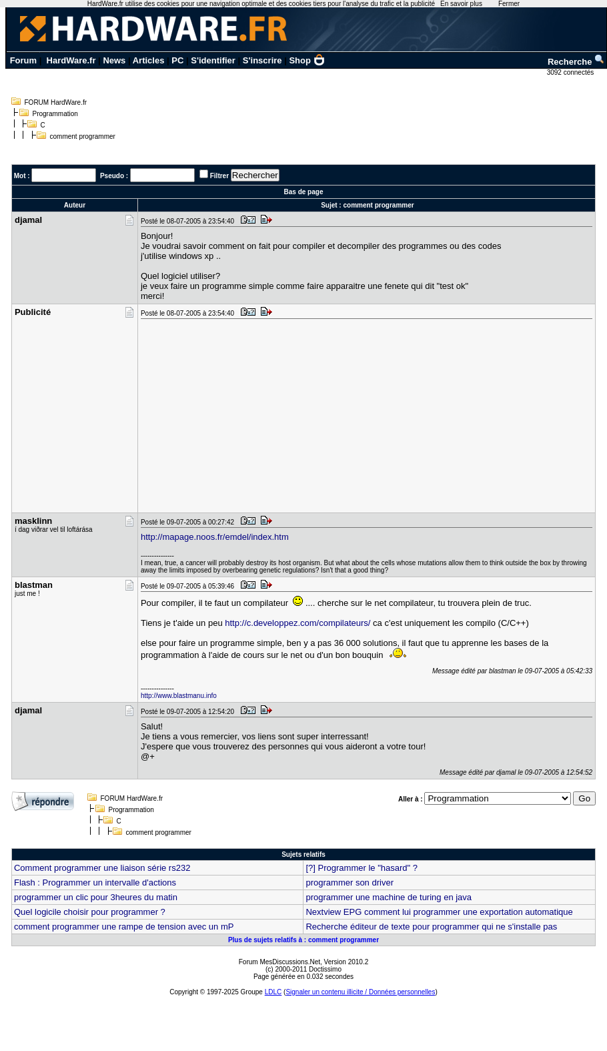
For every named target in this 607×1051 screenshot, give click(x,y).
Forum (23, 60)
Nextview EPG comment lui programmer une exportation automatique (439, 912)
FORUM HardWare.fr (56, 102)
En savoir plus (461, 3)
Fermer (509, 3)
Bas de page (304, 192)
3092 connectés (571, 72)
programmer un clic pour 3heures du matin (95, 897)
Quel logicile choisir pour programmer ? (89, 912)
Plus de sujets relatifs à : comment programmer (303, 940)
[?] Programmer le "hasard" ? (361, 868)
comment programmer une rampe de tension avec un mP (124, 927)
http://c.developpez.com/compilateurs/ (297, 623)
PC (177, 60)
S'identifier (213, 60)
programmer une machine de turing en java (389, 897)
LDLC (273, 992)
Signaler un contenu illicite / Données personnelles (360, 992)
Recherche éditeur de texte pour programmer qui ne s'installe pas (431, 927)
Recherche (576, 62)
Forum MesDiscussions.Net (279, 962)
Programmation (55, 113)
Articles (149, 60)
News (114, 60)
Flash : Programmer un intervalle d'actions (95, 883)
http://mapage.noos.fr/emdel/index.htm (215, 537)
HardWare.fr (71, 60)
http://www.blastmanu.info (179, 695)
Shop (307, 60)
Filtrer (219, 176)
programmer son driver (350, 883)
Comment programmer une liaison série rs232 (102, 868)
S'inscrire (262, 60)
